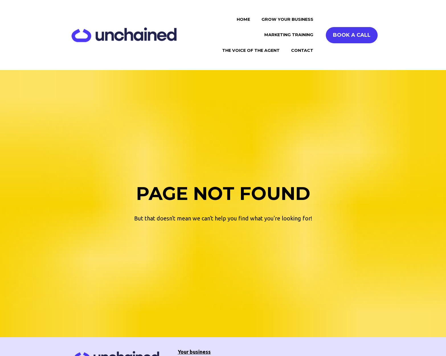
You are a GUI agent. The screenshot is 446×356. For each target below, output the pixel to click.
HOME (243, 19)
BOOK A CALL (352, 35)
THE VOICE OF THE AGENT (251, 50)
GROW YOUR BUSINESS (287, 19)
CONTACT (302, 50)
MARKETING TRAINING (288, 34)
